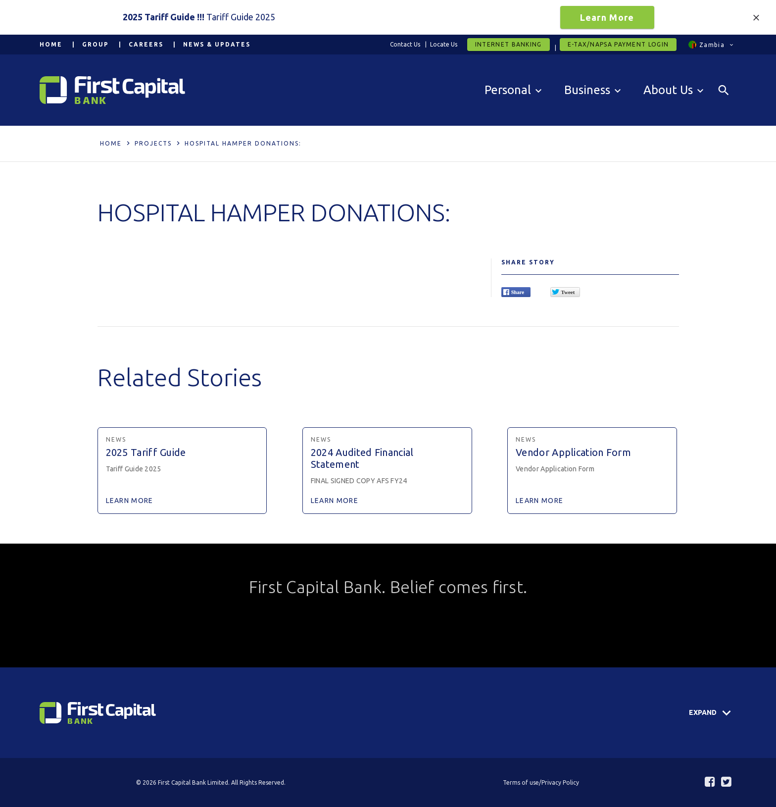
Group (95, 44)
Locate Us (443, 44)
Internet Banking (508, 44)
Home (51, 44)
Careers (146, 44)
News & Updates (216, 44)
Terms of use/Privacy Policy (541, 782)
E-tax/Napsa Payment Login (618, 44)
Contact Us (405, 44)
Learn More (607, 17)
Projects (153, 143)
